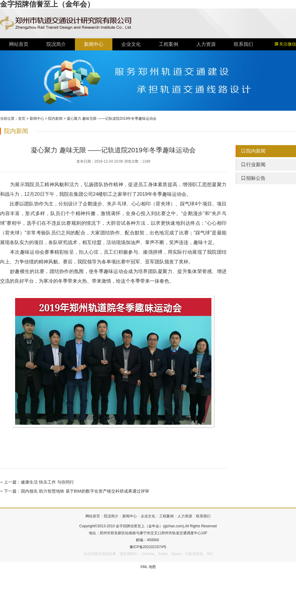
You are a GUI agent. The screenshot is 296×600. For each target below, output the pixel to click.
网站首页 (18, 44)
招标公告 (253, 178)
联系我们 (243, 44)
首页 (21, 118)
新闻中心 (93, 44)
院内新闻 (55, 118)
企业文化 (131, 44)
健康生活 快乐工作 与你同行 (47, 482)
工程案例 (168, 44)
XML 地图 (148, 567)
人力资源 (206, 44)
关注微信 (285, 44)
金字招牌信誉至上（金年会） (47, 4)
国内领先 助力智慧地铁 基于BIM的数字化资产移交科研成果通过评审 (85, 491)
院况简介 (56, 44)
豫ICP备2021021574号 (148, 547)
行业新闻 (253, 164)
